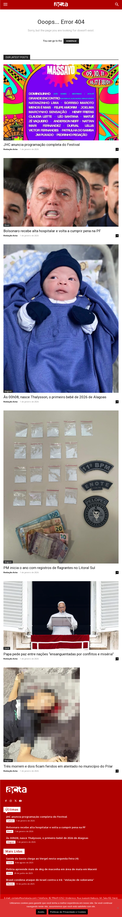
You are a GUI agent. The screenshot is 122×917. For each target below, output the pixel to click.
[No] (117, 908)
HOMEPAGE (71, 41)
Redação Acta (10, 149)
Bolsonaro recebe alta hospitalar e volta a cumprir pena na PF (52, 231)
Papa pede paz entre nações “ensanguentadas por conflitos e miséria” (58, 654)
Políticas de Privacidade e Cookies (68, 912)
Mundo (10, 884)
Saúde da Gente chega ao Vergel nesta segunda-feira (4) (42, 858)
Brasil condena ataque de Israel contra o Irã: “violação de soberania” (50, 879)
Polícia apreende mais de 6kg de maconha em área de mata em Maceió (51, 869)
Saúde (10, 862)
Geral (6, 648)
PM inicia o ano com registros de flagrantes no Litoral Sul (49, 568)
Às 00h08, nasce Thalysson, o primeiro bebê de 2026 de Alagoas (54, 397)
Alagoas (8, 391)
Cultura (7, 139)
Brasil (6, 225)
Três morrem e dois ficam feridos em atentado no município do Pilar (58, 766)
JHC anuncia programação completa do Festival (41, 145)
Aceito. (41, 912)
